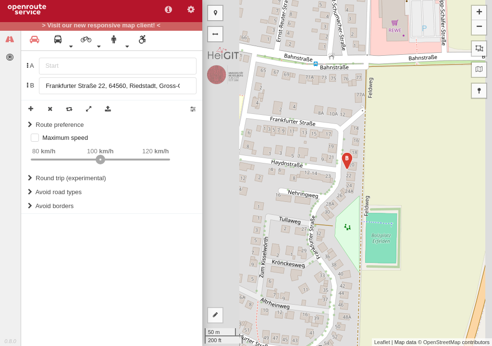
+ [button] (479, 13)
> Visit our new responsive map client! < (101, 25)
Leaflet (382, 342)
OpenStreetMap (442, 342)
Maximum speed (65, 137)
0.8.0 (10, 341)
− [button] (479, 27)
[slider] (100, 159)
